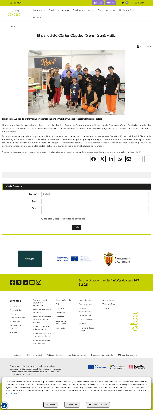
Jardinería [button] (60, 317)
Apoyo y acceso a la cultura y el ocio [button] (41, 341)
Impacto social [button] (16, 321)
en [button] (15, 3)
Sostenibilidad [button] (16, 310)
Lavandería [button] (60, 312)
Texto (34, 208)
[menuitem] (15, 2)
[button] (126, 3)
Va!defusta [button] (60, 328)
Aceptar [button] (50, 405)
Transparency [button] (16, 306)
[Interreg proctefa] (119, 259)
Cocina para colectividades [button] (62, 322)
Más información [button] (13, 393)
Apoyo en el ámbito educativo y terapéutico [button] (41, 303)
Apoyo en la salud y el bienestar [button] (42, 311)
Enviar (77, 227)
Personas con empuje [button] (15, 326)
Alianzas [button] (13, 332)
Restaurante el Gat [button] (63, 300)
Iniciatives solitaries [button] (87, 319)
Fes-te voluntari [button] (85, 315)
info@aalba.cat (122, 280)
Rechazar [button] (72, 405)
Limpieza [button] (60, 308)
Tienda (98, 3)
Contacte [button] (105, 308)
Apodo (33, 194)
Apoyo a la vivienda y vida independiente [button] (42, 334)
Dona (110, 3)
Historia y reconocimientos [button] (17, 315)
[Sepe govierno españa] (33, 259)
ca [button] (11, 3)
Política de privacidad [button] (74, 219)
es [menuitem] (19, 3)
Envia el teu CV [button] (107, 300)
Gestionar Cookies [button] (98, 405)
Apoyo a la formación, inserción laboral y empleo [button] (42, 319)
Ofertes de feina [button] (108, 304)
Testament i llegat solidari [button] (86, 329)
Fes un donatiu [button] (85, 300)
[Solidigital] (76, 259)
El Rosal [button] (59, 304)
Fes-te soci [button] (83, 324)
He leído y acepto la (63, 219)
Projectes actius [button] (85, 304)
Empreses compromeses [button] (85, 309)
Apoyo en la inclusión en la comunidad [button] (42, 327)
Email (34, 201)
